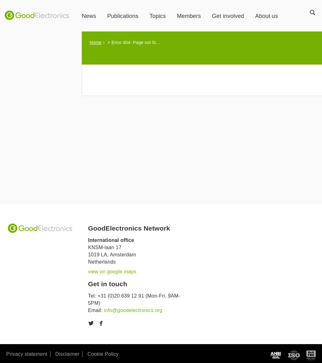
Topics (157, 16)
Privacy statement (26, 354)
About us (266, 16)
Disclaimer (67, 354)
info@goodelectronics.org (133, 310)
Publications (122, 16)
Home (96, 42)
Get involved (228, 16)
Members (189, 16)
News (89, 16)
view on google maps (112, 271)
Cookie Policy (103, 354)
